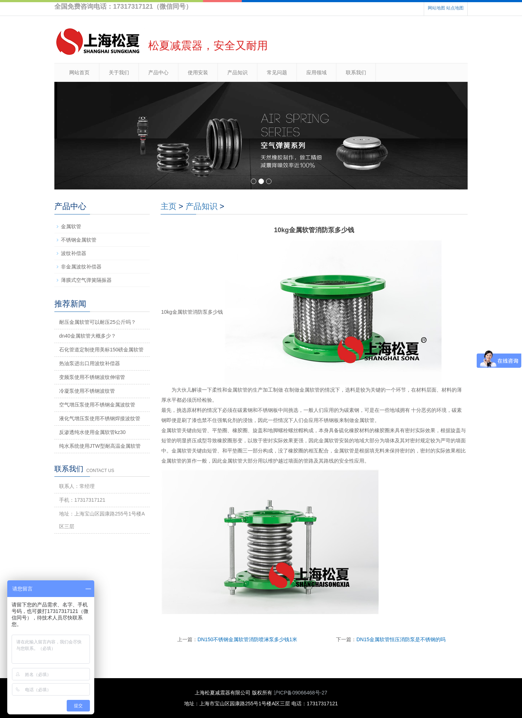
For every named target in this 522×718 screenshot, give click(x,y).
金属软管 (71, 226)
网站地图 (436, 8)
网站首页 (79, 72)
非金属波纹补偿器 (81, 267)
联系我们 (356, 72)
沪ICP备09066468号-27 (300, 693)
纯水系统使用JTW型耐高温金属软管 (100, 446)
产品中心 (158, 72)
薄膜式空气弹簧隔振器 (86, 280)
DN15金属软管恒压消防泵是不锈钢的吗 (401, 639)
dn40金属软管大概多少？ (87, 336)
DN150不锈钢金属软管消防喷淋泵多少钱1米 (247, 639)
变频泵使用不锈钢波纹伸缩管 (92, 377)
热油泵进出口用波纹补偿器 (89, 363)
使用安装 (198, 72)
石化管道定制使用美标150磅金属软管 (101, 349)
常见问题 (277, 72)
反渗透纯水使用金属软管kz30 (92, 432)
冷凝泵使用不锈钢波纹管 (87, 391)
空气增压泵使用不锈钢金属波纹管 (97, 405)
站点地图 (455, 8)
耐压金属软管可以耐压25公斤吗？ (97, 322)
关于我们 (119, 72)
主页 (169, 206)
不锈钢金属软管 (78, 240)
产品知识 (237, 72)
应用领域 (316, 72)
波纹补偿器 (73, 253)
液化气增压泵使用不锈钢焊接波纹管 (99, 418)
